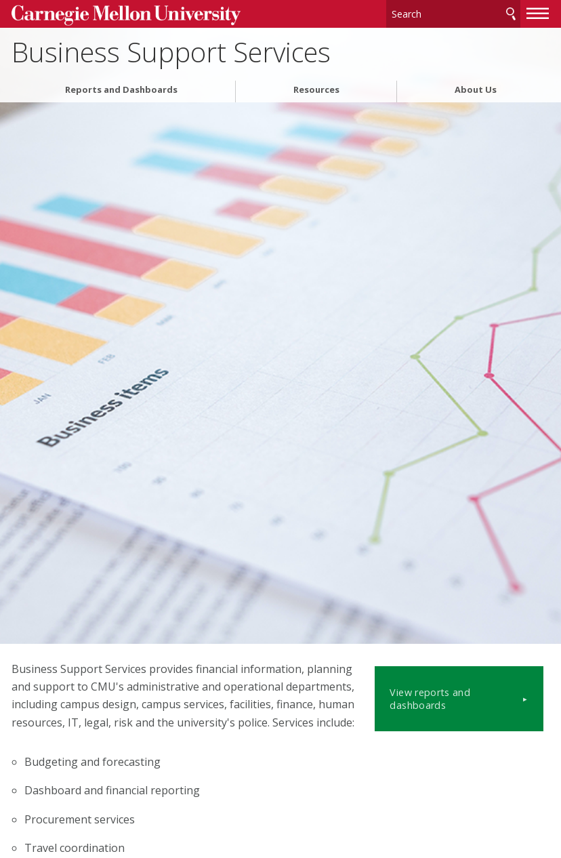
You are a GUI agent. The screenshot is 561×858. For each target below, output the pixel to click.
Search (510, 13)
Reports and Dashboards (121, 87)
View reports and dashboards (465, 685)
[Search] (453, 13)
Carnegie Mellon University (113, 14)
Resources (316, 87)
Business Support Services (171, 50)
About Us (476, 87)
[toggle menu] (538, 12)
